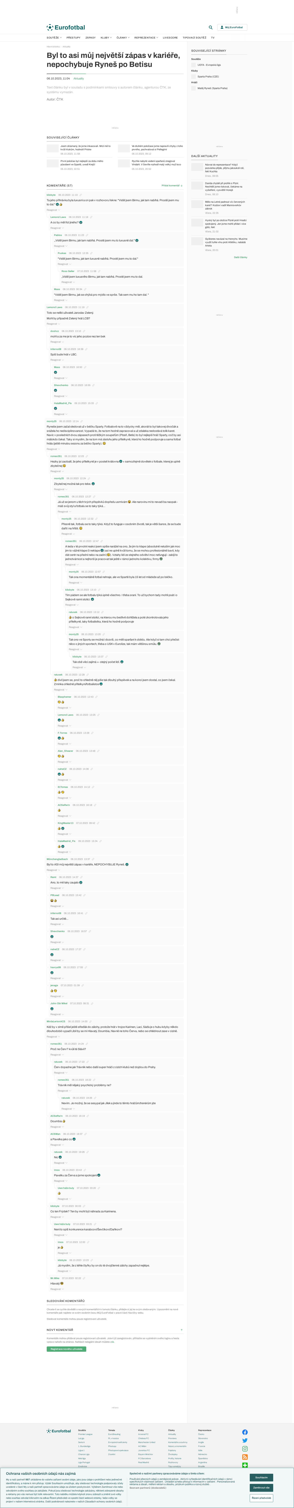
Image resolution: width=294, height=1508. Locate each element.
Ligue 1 (81, 1447)
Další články (240, 257)
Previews (172, 1435)
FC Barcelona (144, 1455)
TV (212, 37)
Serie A (81, 1439)
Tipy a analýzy (174, 1463)
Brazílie (201, 1463)
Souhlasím (261, 1477)
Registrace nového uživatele (66, 1345)
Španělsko (203, 1455)
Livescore (170, 37)
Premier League (85, 1431)
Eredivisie (82, 1463)
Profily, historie (174, 1455)
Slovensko (203, 1435)
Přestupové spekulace (118, 1447)
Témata (111, 1427)
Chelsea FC (143, 1435)
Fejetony (172, 1447)
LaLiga (81, 1435)
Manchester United (146, 1439)
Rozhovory (173, 1459)
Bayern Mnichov (145, 1451)
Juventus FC (144, 1447)
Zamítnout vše (261, 1487)
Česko (201, 1431)
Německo (202, 1451)
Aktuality (66, 46)
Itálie (200, 1447)
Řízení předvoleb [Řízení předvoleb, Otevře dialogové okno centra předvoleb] (261, 1498)
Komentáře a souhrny (178, 1439)
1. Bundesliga (84, 1443)
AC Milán (142, 1443)
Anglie (201, 1439)
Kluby (106, 37)
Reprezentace (146, 37)
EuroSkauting (114, 1431)
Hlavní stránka (53, 46)
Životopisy (173, 1451)
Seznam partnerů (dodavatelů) (148, 1488)
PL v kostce (113, 1435)
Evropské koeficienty (117, 1439)
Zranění (111, 1451)
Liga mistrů (83, 1467)
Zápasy (91, 37)
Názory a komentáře (177, 1443)
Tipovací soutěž (194, 37)
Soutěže (54, 37)
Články (171, 1427)
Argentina (202, 1459)
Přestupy (74, 37)
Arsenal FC (143, 1431)
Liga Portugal (84, 1459)
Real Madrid (143, 1459)
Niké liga (82, 1455)
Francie (201, 1443)
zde (112, 1338)
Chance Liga (83, 1451)
